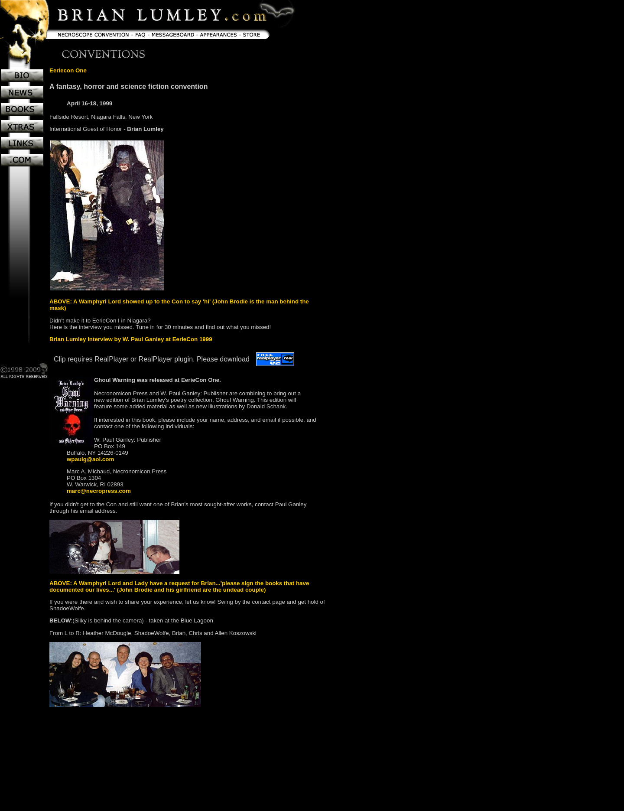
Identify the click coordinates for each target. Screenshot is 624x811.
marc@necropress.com (99, 491)
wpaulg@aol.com (90, 459)
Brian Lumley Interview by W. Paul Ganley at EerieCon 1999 (130, 339)
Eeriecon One (68, 70)
